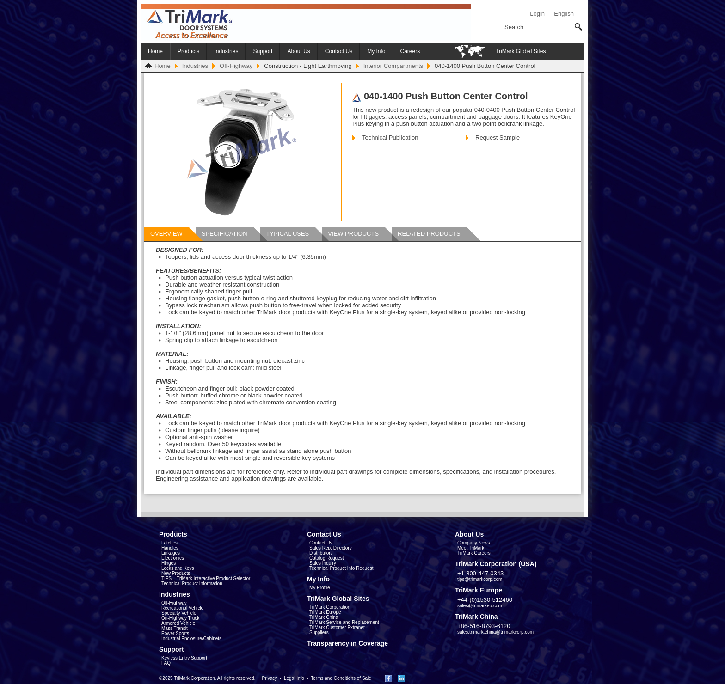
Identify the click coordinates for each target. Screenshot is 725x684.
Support (262, 51)
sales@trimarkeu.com (479, 605)
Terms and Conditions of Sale (341, 678)
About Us (298, 51)
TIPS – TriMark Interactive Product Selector (205, 578)
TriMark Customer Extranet (337, 627)
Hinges (168, 563)
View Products (353, 233)
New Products (175, 573)
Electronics (172, 558)
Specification (224, 233)
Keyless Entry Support (184, 657)
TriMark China (323, 617)
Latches (169, 542)
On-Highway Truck (180, 618)
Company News (473, 542)
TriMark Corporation (329, 607)
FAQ (166, 663)
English (564, 13)
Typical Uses (287, 233)
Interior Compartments (393, 65)
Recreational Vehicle (182, 608)
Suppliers (319, 632)
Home (155, 51)
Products (188, 51)
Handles (169, 547)
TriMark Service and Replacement (344, 622)
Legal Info (294, 678)
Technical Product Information (191, 583)
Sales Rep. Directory (330, 547)
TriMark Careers (474, 553)
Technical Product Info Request (341, 568)
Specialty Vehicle (179, 613)
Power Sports (175, 633)
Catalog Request (326, 558)
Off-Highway (236, 65)
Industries (226, 51)
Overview (166, 233)
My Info (376, 51)
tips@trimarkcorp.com (479, 579)
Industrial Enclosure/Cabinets (191, 638)
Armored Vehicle (178, 623)
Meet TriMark (470, 547)
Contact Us (338, 51)
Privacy (269, 678)
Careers (410, 51)
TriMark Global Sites (521, 51)
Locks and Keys (177, 568)
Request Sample (497, 137)
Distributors (321, 553)
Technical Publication (390, 137)
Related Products (429, 233)
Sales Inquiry (322, 563)
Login (537, 13)
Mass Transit (174, 628)
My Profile (319, 587)
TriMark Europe (325, 612)
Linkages (170, 553)
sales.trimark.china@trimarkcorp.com (495, 632)
